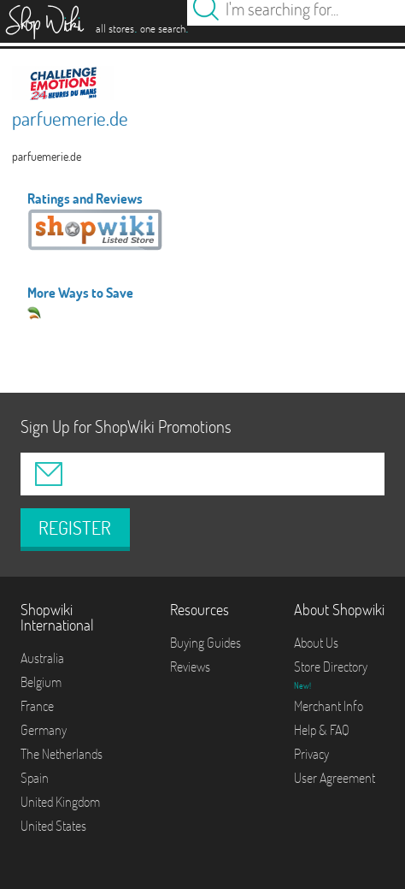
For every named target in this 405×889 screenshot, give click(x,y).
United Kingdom (60, 801)
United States (53, 825)
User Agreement (334, 777)
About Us (316, 642)
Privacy (311, 753)
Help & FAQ (321, 729)
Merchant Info (328, 705)
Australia (42, 658)
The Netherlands (62, 753)
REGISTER (74, 528)
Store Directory (330, 666)
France (37, 705)
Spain (35, 777)
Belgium (41, 681)
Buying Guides (205, 642)
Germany (44, 729)
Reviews (190, 666)
